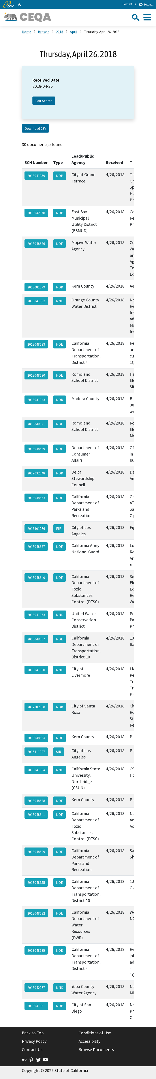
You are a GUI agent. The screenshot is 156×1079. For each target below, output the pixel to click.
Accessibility (89, 1041)
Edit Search (43, 100)
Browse (43, 31)
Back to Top (33, 1032)
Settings (146, 4)
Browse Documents (96, 1049)
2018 (59, 31)
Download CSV (35, 128)
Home (26, 31)
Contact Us (129, 4)
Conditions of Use (95, 1032)
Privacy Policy (34, 1041)
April (73, 31)
